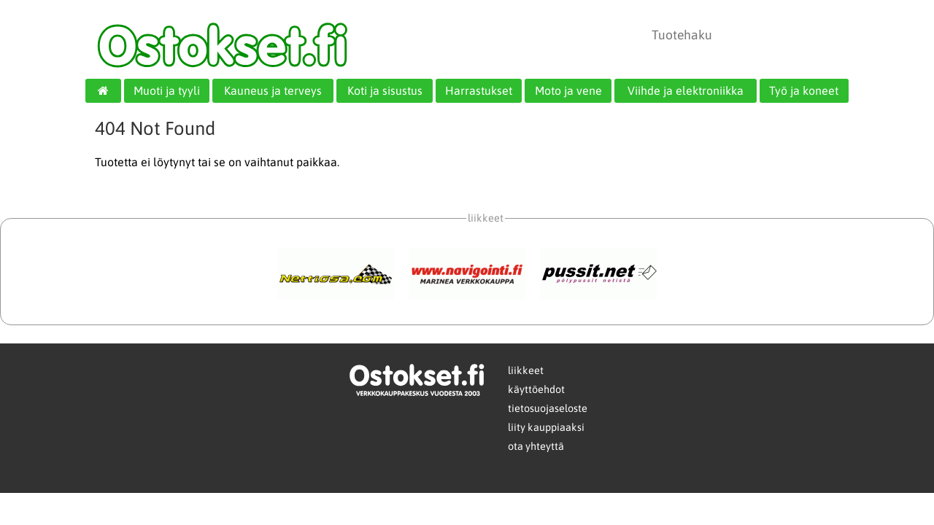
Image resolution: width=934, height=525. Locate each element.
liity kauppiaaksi (546, 427)
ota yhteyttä (536, 446)
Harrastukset (478, 90)
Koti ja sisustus (384, 90)
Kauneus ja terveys (273, 90)
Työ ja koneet (803, 90)
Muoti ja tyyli (167, 90)
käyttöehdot (536, 389)
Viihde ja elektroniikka (686, 90)
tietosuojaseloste (547, 408)
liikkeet (526, 370)
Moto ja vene (568, 90)
